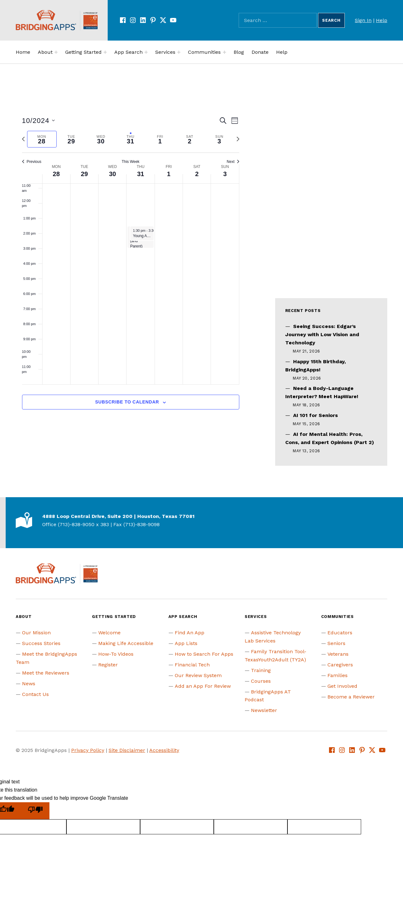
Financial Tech (192, 665)
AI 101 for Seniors (315, 415)
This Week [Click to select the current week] (130, 161)
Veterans (338, 654)
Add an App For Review (203, 686)
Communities (204, 52)
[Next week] (238, 139)
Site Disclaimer (127, 750)
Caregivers (340, 665)
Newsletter (264, 710)
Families (337, 675)
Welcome (109, 633)
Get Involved (342, 686)
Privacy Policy (87, 750)
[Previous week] (23, 139)
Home (23, 52)
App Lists (186, 643)
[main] (130, 270)
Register (108, 665)
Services (165, 52)
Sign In (363, 20)
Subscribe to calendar (127, 401)
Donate (260, 52)
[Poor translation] (35, 811)
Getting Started (83, 52)
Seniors (336, 643)
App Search (128, 52)
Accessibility (164, 750)
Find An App (189, 633)
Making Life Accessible (125, 643)
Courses (261, 681)
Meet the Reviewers (45, 673)
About (45, 52)
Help (381, 20)
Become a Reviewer (351, 697)
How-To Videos (115, 654)
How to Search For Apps (204, 654)
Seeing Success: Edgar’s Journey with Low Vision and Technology (322, 334)
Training (261, 670)
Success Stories (41, 643)
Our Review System (198, 675)
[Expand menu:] (56, 52)
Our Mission (36, 633)
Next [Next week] (233, 161)
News (28, 684)
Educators (339, 633)
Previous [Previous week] (32, 161)
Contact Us (35, 694)
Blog (239, 52)
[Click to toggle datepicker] (38, 120)
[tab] (42, 139)
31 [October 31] (140, 173)
